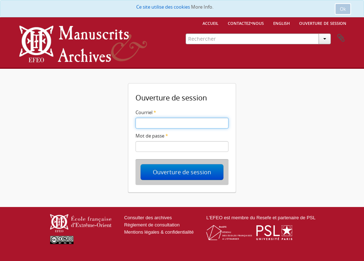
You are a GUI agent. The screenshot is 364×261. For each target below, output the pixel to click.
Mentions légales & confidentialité (159, 232)
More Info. (202, 7)
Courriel (146, 112)
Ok (343, 9)
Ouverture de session (322, 23)
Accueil (210, 23)
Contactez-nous (246, 23)
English (281, 23)
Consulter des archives (148, 217)
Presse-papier (341, 38)
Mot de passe (152, 135)
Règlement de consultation (151, 225)
